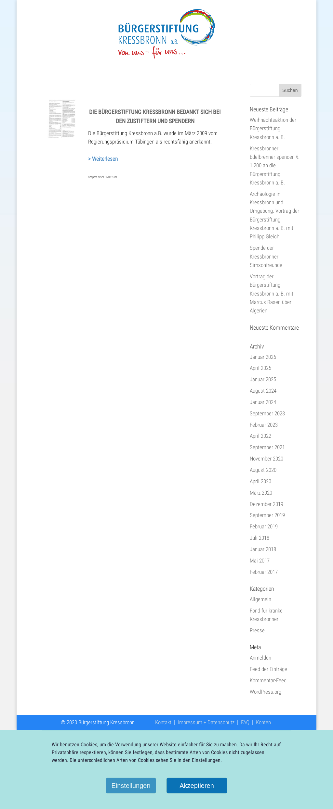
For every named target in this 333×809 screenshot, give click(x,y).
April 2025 (260, 368)
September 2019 (267, 515)
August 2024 (263, 390)
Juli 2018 (259, 538)
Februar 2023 (264, 425)
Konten (263, 722)
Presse (257, 630)
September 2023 (267, 413)
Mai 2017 (260, 560)
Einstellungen (130, 785)
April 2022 (260, 436)
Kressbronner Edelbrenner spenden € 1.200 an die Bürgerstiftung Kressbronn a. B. (274, 165)
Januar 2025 (263, 379)
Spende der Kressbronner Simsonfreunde (266, 256)
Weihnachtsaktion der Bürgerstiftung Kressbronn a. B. (273, 128)
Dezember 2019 (266, 504)
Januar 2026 (263, 357)
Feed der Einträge (268, 669)
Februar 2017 (264, 572)
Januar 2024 (263, 402)
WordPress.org (265, 692)
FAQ (245, 722)
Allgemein (260, 599)
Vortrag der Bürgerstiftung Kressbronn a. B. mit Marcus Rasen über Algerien (271, 293)
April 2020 (260, 481)
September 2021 (267, 447)
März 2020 (261, 492)
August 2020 (263, 470)
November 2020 (266, 458)
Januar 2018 (263, 549)
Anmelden (260, 657)
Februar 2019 (264, 526)
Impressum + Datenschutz (206, 722)
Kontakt (163, 722)
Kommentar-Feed (268, 680)
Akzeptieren (197, 785)
